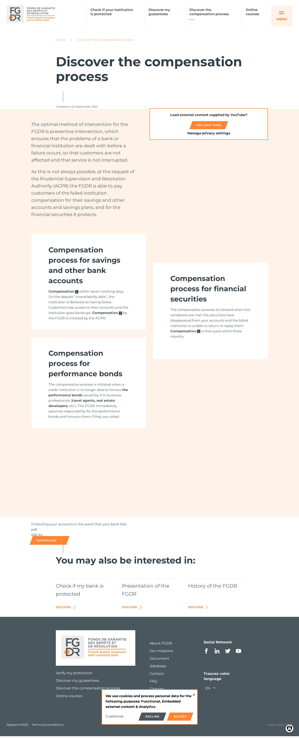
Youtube (238, 652)
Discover (66, 609)
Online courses (252, 12)
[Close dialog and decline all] (193, 692)
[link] (88, 283)
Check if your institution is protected (111, 12)
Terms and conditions (47, 726)
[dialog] (150, 707)
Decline (152, 716)
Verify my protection (74, 674)
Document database (159, 664)
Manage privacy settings (208, 135)
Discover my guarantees (159, 12)
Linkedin (217, 652)
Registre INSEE (18, 726)
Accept (180, 716)
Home (60, 41)
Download (50, 541)
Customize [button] (114, 716)
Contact (157, 675)
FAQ (153, 683)
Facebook (206, 652)
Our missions (161, 652)
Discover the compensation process (209, 12)
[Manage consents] (289, 728)
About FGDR (161, 645)
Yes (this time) (208, 126)
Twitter (227, 652)
